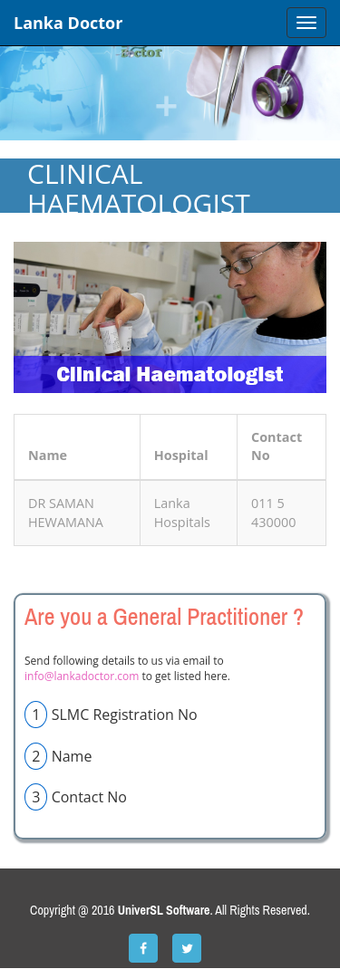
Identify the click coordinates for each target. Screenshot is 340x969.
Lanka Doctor (68, 23)
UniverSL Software (164, 910)
